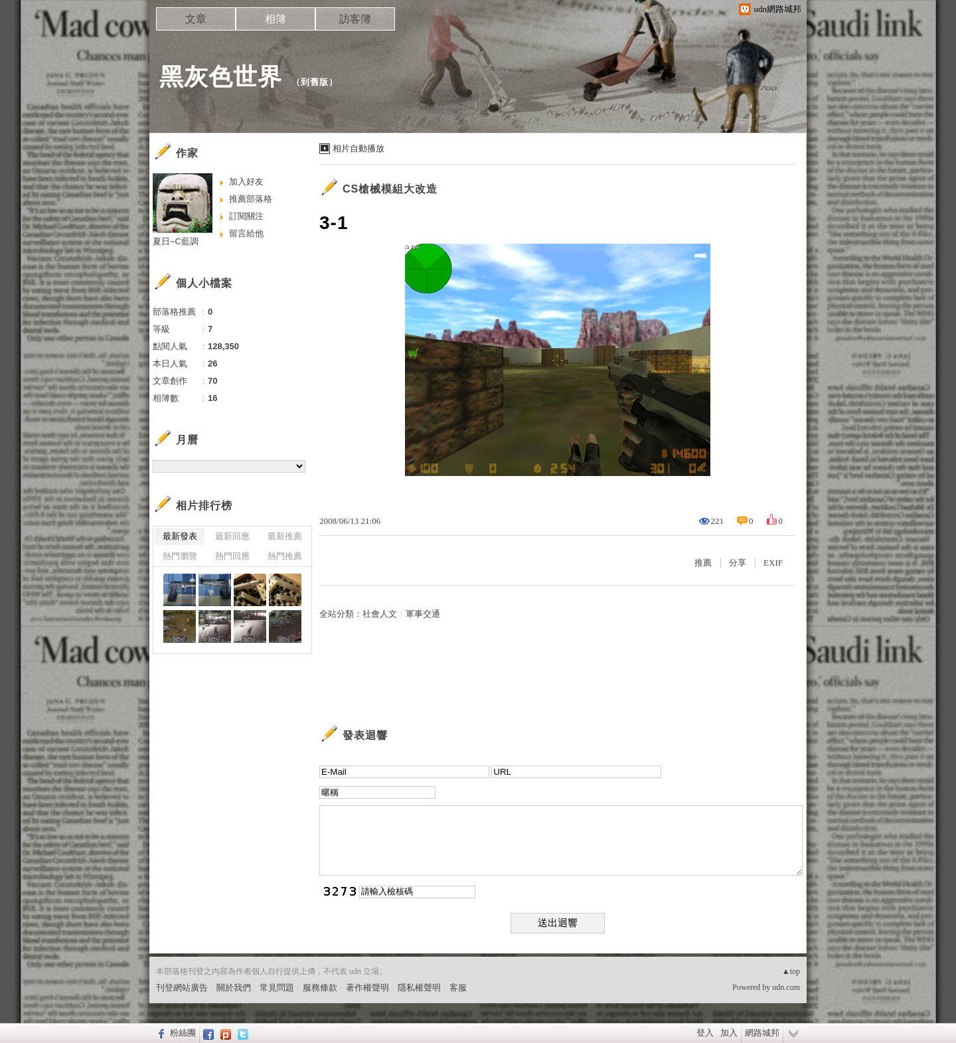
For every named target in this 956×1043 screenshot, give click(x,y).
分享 (737, 563)
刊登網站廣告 (182, 988)
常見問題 (277, 988)
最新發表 (180, 536)
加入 (729, 1033)
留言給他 (246, 233)
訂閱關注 (246, 216)
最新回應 (232, 536)
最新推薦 (285, 536)
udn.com (786, 987)
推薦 (703, 563)
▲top (791, 971)
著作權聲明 (367, 988)
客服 (458, 988)
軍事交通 (423, 614)
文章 (195, 19)
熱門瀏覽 (180, 556)
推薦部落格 (250, 199)
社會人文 (379, 614)
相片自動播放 (358, 148)
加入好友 (246, 182)
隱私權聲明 (419, 988)
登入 (705, 1033)
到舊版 (315, 82)
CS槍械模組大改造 (390, 189)
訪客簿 (355, 19)
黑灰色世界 (220, 76)
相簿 (275, 19)
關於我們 (233, 988)
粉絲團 (183, 1033)
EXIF (773, 563)
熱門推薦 (285, 556)
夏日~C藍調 (176, 241)
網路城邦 (762, 1033)
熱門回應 (232, 556)
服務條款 (320, 988)
